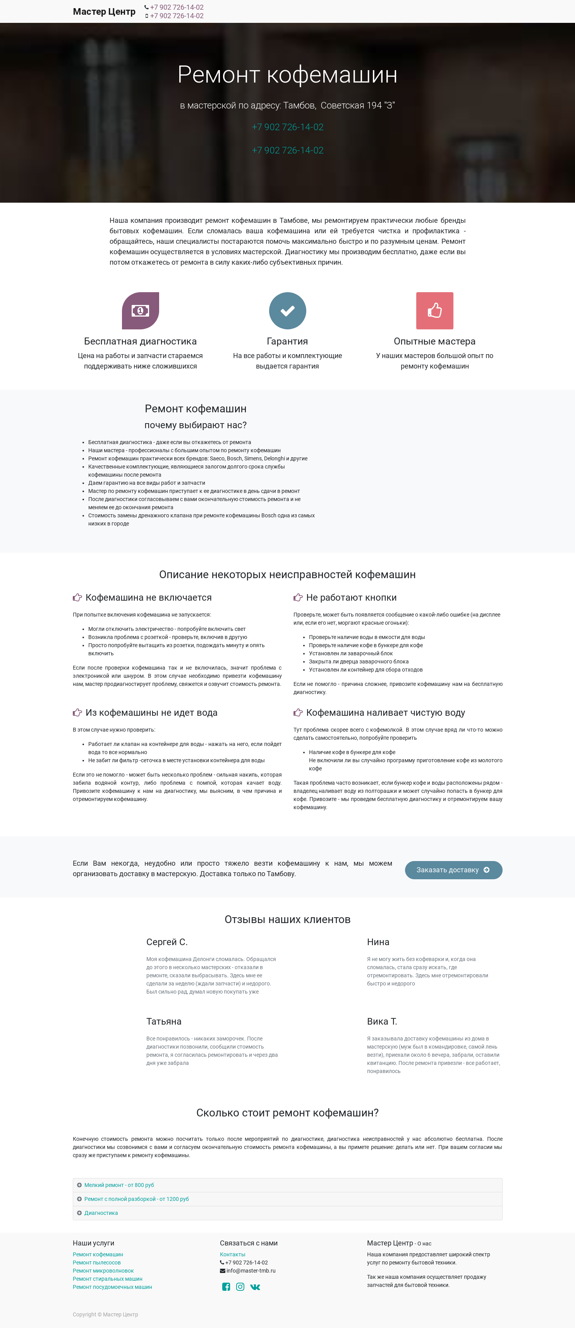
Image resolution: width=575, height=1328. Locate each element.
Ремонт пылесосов (97, 1262)
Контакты (232, 1254)
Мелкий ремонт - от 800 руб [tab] (119, 1185)
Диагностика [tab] (101, 1213)
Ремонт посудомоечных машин (112, 1287)
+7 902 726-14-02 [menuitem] (177, 7)
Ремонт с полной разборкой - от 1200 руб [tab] (136, 1199)
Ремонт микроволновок (103, 1271)
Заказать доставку (454, 870)
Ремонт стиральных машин (107, 1279)
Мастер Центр (104, 11)
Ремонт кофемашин (98, 1254)
